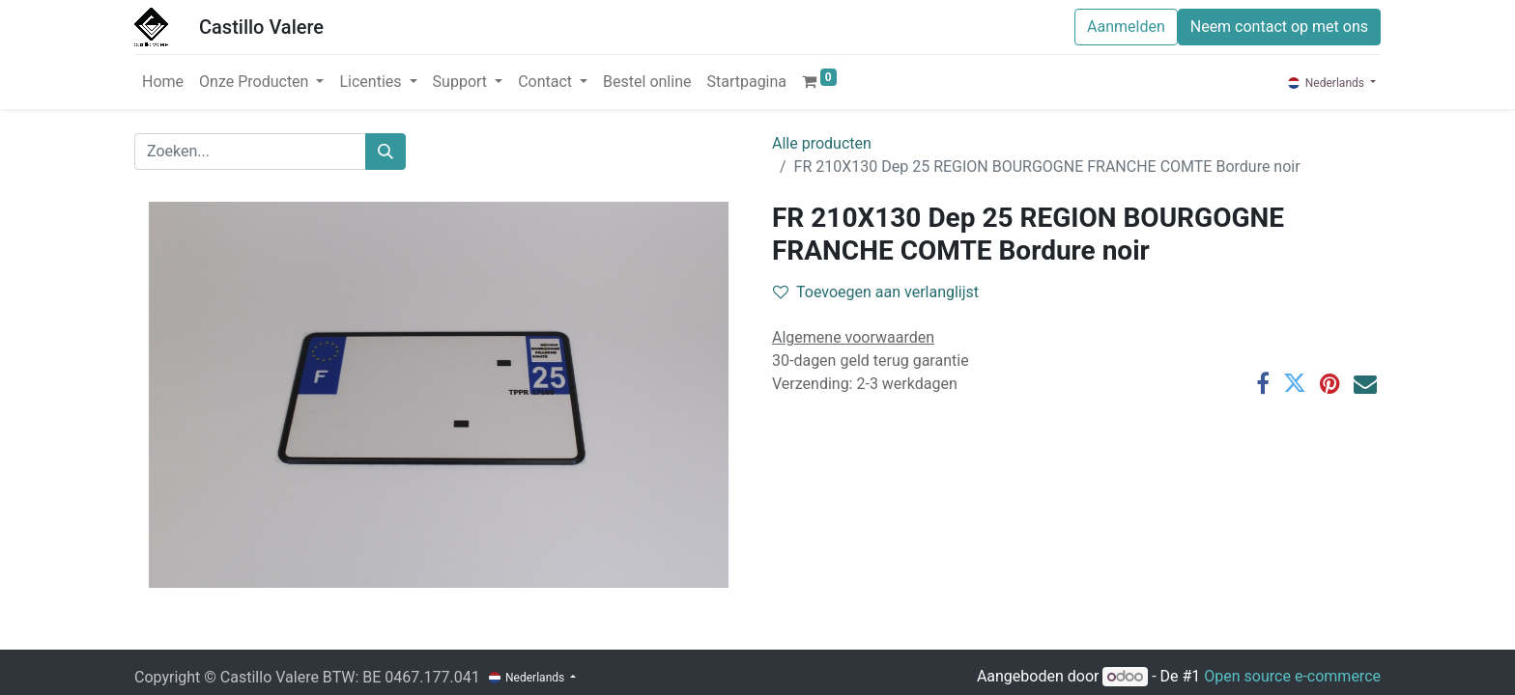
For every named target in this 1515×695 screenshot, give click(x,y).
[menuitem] (162, 82)
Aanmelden (1126, 26)
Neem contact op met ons (1279, 26)
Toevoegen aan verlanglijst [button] (876, 292)
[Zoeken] (385, 151)
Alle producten (822, 143)
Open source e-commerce (1292, 676)
